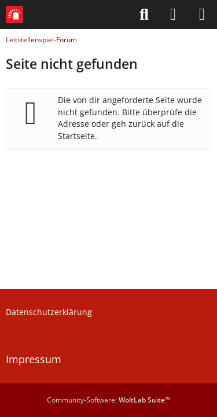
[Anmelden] (173, 14)
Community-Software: (108, 400)
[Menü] (202, 14)
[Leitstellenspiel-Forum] (14, 14)
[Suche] (144, 14)
